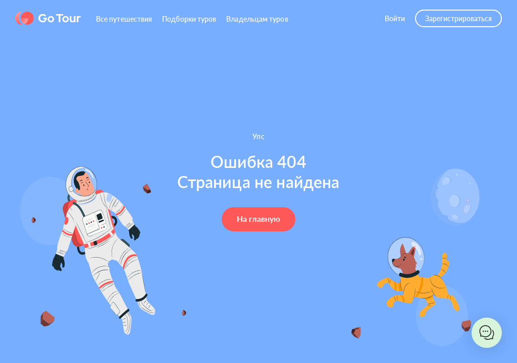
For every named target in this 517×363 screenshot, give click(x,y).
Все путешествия (124, 19)
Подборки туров (189, 19)
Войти (395, 18)
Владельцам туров (257, 19)
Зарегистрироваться (458, 18)
